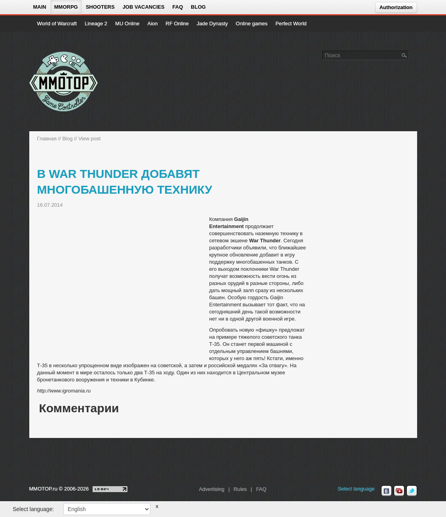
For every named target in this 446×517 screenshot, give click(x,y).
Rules (240, 489)
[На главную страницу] (64, 81)
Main (39, 7)
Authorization (396, 7)
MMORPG (66, 7)
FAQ (178, 7)
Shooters (100, 7)
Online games (252, 23)
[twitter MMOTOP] (411, 490)
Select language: (33, 509)
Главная (47, 139)
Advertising (211, 489)
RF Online (177, 23)
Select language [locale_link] (356, 489)
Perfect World (291, 23)
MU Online (127, 23)
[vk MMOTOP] (386, 490)
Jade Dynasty (212, 23)
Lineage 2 (96, 23)
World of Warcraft (57, 23)
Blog (198, 7)
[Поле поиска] (404, 55)
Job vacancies (144, 7)
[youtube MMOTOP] (399, 490)
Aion (152, 23)
